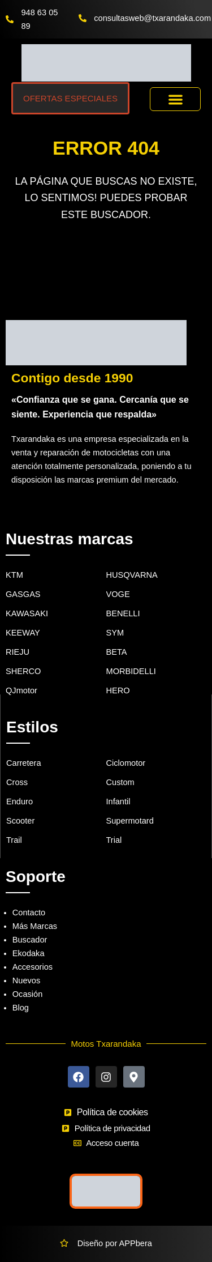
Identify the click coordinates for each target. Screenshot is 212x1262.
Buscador (29, 939)
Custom (120, 782)
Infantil (118, 801)
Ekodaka (28, 953)
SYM (115, 632)
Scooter (20, 820)
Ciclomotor (126, 763)
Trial (114, 840)
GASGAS (23, 594)
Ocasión (27, 994)
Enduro (19, 801)
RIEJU (17, 651)
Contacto (28, 912)
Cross (17, 782)
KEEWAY (23, 632)
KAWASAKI (27, 613)
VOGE (118, 594)
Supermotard (130, 820)
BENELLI (123, 613)
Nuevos (26, 980)
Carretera (23, 763)
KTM (14, 574)
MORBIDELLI (131, 671)
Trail (14, 840)
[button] (175, 99)
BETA (116, 651)
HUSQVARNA (132, 574)
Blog (20, 1007)
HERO (118, 690)
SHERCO (23, 671)
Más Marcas (34, 926)
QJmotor (21, 690)
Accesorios (32, 966)
